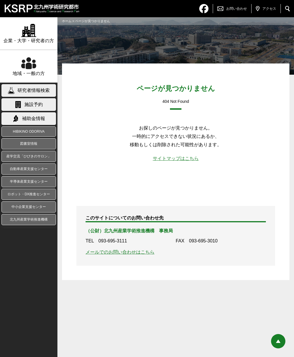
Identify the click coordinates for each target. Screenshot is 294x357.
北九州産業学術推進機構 (29, 219)
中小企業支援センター (28, 207)
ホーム (66, 21)
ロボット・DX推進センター (28, 194)
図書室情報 (28, 144)
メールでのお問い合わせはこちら (120, 252)
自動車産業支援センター (29, 169)
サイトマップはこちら (176, 158)
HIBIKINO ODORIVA (29, 132)
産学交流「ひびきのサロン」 (28, 156)
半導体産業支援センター (29, 182)
